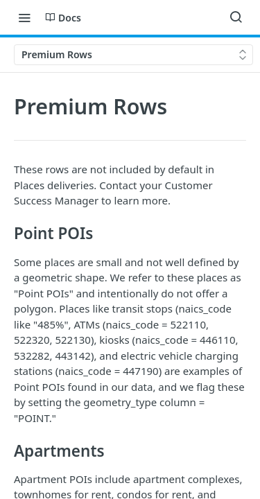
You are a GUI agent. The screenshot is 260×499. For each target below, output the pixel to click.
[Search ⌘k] (235, 17)
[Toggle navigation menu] (24, 17)
